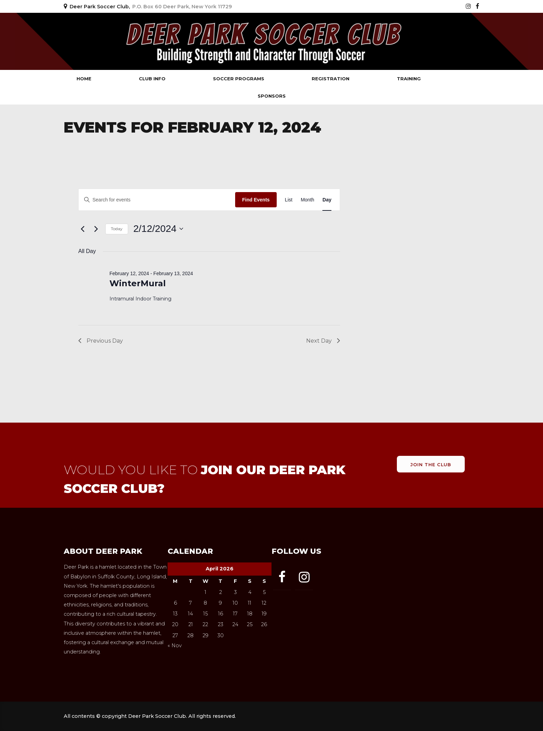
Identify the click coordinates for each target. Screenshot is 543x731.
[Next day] (96, 229)
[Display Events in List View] (289, 200)
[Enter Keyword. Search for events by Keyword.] (157, 200)
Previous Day (100, 340)
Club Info (152, 78)
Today (117, 228)
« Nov (175, 645)
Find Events (255, 199)
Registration (330, 78)
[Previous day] (82, 229)
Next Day (323, 340)
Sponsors (272, 96)
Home (84, 78)
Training (409, 78)
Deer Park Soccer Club (130, 41)
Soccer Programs (238, 78)
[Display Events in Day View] (326, 200)
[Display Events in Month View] (307, 200)
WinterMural (137, 283)
